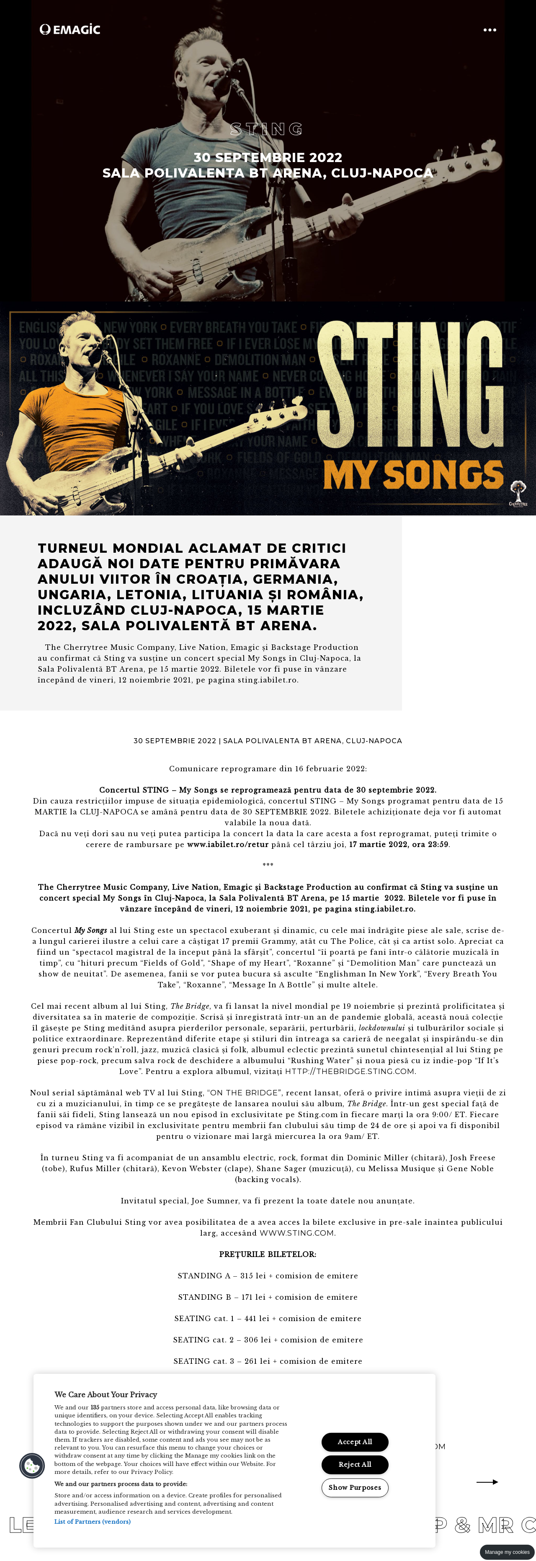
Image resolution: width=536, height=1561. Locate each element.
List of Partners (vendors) (92, 1521)
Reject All (355, 1464)
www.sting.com (297, 1233)
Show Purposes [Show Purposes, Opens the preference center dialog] (355, 1487)
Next (487, 1482)
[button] (32, 1466)
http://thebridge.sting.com (350, 1071)
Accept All (355, 1442)
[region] (235, 1461)
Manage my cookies (507, 1552)
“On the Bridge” (244, 1092)
